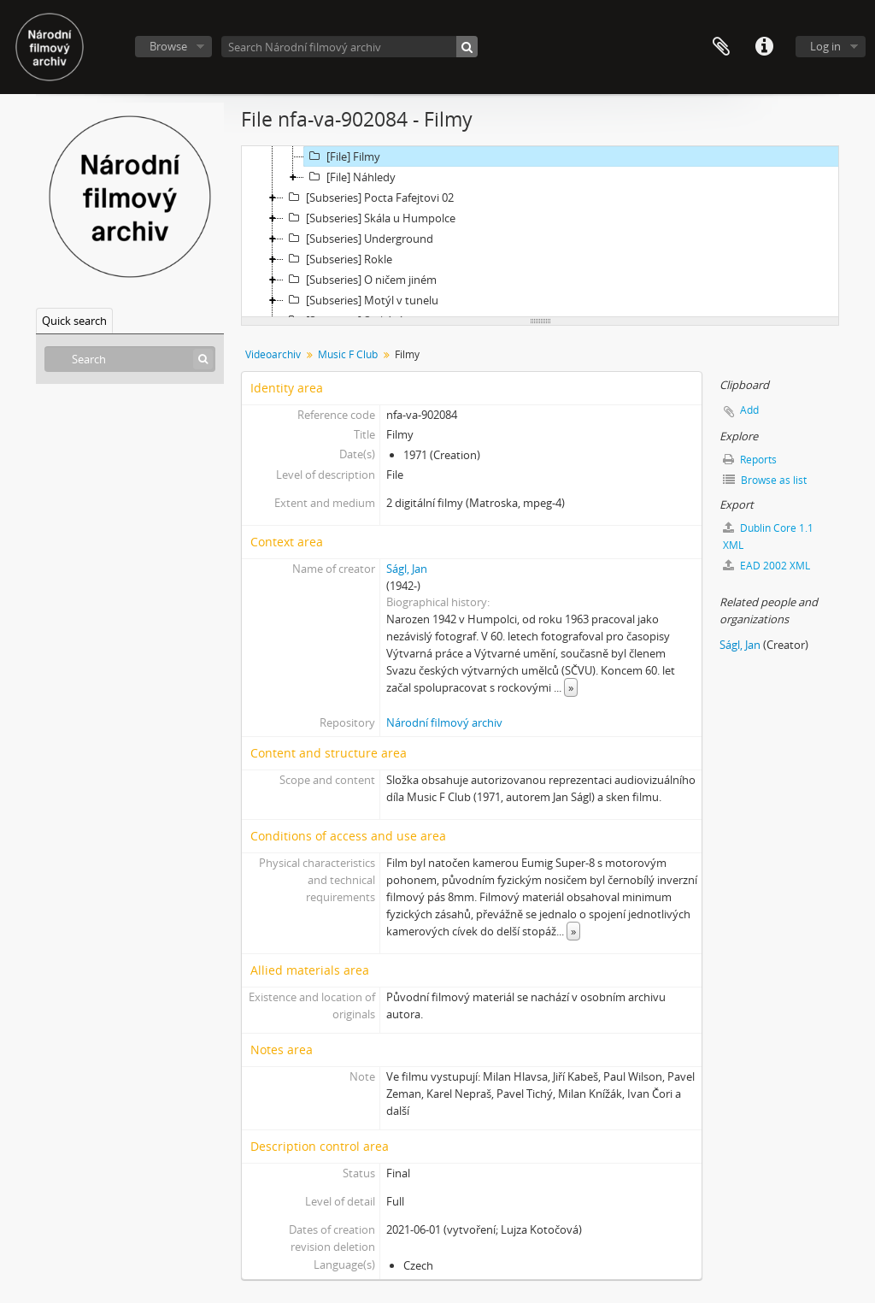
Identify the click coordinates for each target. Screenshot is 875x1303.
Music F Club (348, 354)
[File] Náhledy (350, 177)
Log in (825, 46)
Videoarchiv (273, 354)
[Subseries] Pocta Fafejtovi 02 (369, 197)
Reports (750, 459)
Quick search (74, 320)
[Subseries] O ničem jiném (360, 279)
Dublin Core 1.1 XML (768, 536)
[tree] (540, 231)
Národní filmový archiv (444, 722)
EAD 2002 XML (766, 565)
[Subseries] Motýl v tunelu (361, 300)
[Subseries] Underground (358, 238)
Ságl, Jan (406, 568)
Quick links (764, 47)
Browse (168, 46)
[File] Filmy (342, 156)
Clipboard (721, 47)
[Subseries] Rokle (338, 259)
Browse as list (765, 480)
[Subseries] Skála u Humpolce (369, 218)
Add (749, 410)
